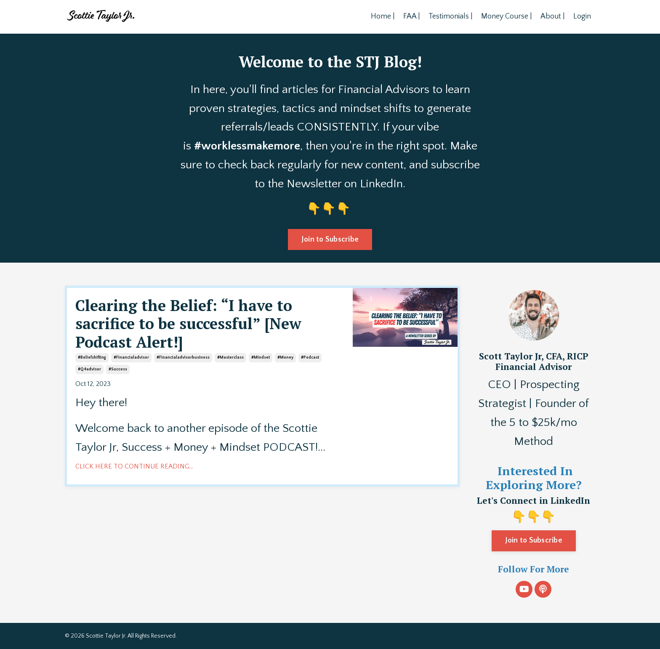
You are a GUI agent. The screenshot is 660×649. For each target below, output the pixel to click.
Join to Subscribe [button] (330, 239)
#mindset (260, 357)
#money (285, 357)
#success (118, 369)
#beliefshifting (92, 357)
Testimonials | (450, 16)
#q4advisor (89, 369)
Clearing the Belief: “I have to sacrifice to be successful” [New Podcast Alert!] (188, 323)
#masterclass (230, 357)
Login (582, 16)
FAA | (411, 16)
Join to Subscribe (533, 540)
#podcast (310, 357)
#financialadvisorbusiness (183, 357)
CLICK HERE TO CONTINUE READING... (134, 466)
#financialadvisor (131, 357)
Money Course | (506, 16)
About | (552, 16)
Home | (383, 16)
